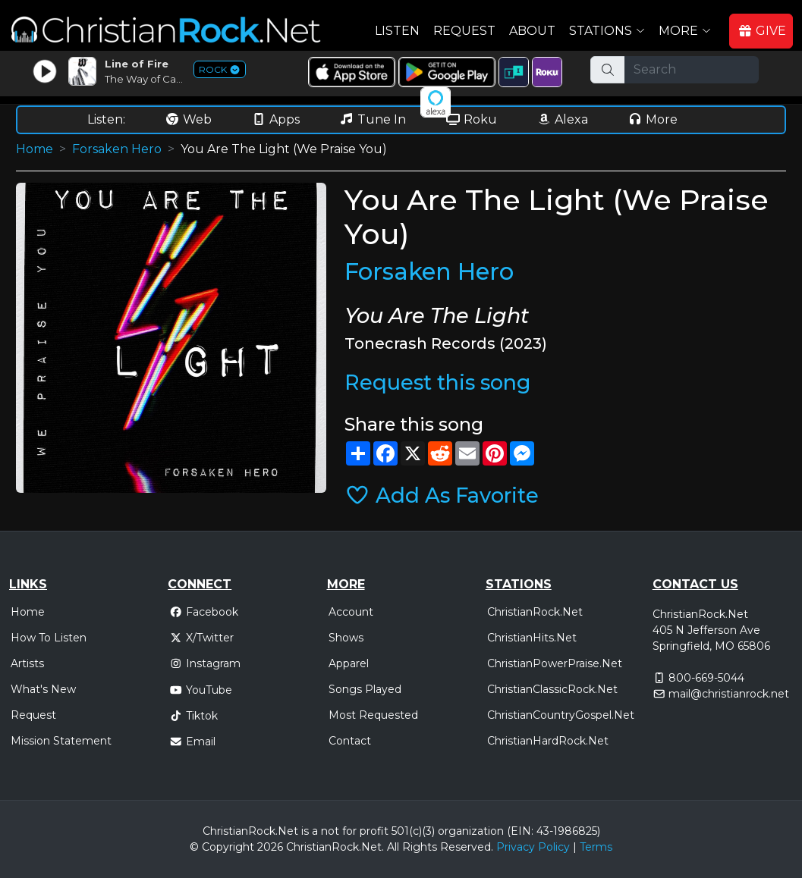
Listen (397, 31)
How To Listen (48, 637)
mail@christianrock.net (728, 694)
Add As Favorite (441, 495)
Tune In (372, 119)
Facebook (203, 612)
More (652, 119)
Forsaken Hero (117, 149)
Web (188, 119)
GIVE (762, 31)
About (532, 31)
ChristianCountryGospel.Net (560, 715)
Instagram (205, 663)
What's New (43, 689)
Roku (471, 119)
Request (464, 31)
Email (192, 741)
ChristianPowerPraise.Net (554, 663)
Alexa (562, 119)
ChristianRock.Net (535, 612)
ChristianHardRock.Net (548, 740)
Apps (275, 119)
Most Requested (373, 715)
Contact (350, 740)
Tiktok (193, 715)
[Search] (691, 69)
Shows (346, 637)
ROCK (220, 69)
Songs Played (365, 689)
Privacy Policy (533, 847)
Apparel (349, 663)
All (393, 847)
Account (351, 612)
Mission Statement (61, 740)
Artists (27, 663)
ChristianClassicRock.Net (552, 689)
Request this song (437, 382)
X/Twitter (201, 637)
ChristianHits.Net (532, 637)
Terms (596, 847)
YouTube (200, 690)
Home (34, 149)
